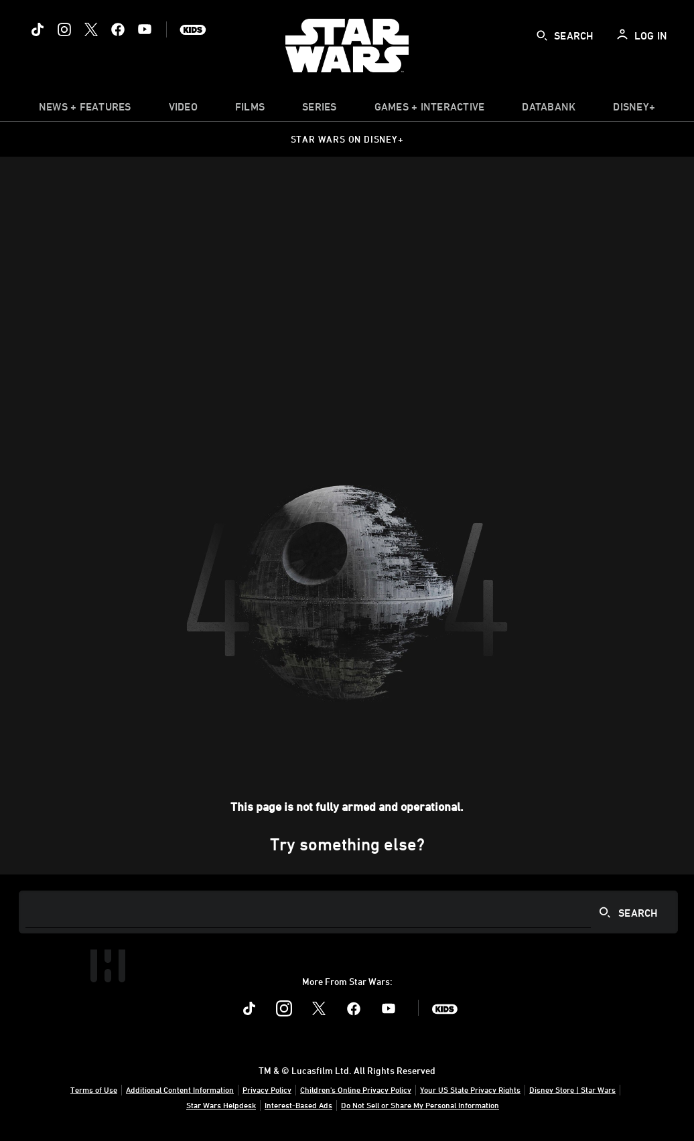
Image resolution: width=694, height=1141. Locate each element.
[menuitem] (183, 110)
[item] (85, 110)
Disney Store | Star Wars (572, 1089)
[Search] (348, 912)
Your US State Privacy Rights (470, 1089)
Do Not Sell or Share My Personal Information (420, 1105)
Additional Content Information (180, 1089)
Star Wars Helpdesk (221, 1105)
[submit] (542, 35)
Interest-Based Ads (298, 1105)
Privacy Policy (266, 1089)
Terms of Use (93, 1089)
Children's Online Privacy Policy (355, 1089)
